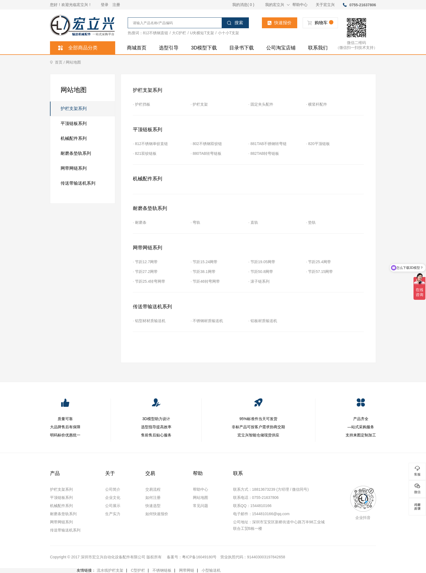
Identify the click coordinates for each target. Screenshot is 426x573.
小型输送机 (211, 570)
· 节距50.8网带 (260, 271)
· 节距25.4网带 (318, 262)
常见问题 (200, 505)
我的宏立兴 (277, 4)
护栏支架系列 (68, 109)
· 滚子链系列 (259, 281)
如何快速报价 (156, 514)
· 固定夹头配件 (260, 104)
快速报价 (280, 22)
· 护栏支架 (199, 104)
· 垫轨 (311, 222)
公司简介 (112, 489)
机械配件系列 (74, 138)
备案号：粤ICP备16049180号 (192, 557)
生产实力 (112, 514)
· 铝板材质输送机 (262, 321)
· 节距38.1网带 (203, 271)
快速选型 (153, 505)
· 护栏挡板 (141, 104)
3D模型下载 (204, 48)
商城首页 (136, 48)
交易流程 (153, 489)
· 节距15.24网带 (204, 262)
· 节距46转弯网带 (205, 281)
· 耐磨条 (139, 222)
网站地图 (73, 62)
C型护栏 (138, 570)
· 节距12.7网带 (145, 262)
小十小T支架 (228, 33)
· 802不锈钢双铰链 (206, 143)
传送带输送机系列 (78, 183)
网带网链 (186, 570)
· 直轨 (253, 222)
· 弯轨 (196, 222)
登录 (104, 4)
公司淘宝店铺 (281, 48)
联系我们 (318, 48)
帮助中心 (300, 4)
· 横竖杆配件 (316, 104)
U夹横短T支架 (202, 33)
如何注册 (153, 497)
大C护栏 (179, 33)
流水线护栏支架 (110, 570)
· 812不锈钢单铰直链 (150, 143)
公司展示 (112, 505)
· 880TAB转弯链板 (206, 153)
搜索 (235, 22)
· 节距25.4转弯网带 (149, 281)
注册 (116, 4)
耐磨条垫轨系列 (76, 153)
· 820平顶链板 (318, 143)
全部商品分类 (78, 48)
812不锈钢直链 (155, 33)
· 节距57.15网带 (319, 271)
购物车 (320, 22)
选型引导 (168, 48)
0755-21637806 (362, 5)
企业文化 (112, 497)
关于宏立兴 (325, 4)
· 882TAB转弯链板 (263, 153)
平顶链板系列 (74, 123)
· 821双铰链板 (144, 153)
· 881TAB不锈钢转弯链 (267, 143)
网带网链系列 (74, 168)
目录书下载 (241, 48)
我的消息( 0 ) (243, 4)
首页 (58, 62)
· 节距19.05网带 (261, 262)
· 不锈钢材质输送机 (207, 321)
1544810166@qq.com (271, 514)
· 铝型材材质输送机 (149, 321)
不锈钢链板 (161, 570)
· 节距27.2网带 (145, 271)
